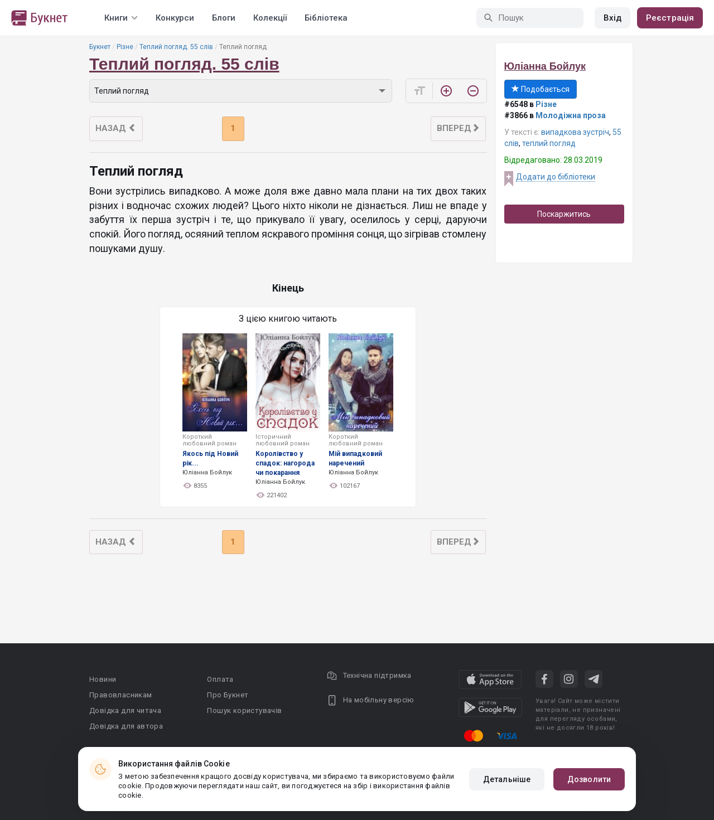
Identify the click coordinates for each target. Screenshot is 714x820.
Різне (125, 47)
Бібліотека (326, 18)
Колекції (270, 18)
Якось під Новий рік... (210, 458)
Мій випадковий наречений (355, 458)
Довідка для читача (125, 710)
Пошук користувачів (244, 710)
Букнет (99, 47)
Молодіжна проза (571, 115)
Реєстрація (670, 18)
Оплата (220, 679)
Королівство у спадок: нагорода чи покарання (285, 463)
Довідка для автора (126, 726)
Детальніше (506, 779)
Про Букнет (227, 695)
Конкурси (175, 18)
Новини (102, 679)
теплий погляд (549, 143)
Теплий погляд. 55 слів (176, 47)
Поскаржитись (564, 214)
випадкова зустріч (575, 132)
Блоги (223, 18)
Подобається (541, 89)
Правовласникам (120, 695)
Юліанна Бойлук (545, 66)
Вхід (612, 18)
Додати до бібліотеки (555, 176)
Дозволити (589, 779)
